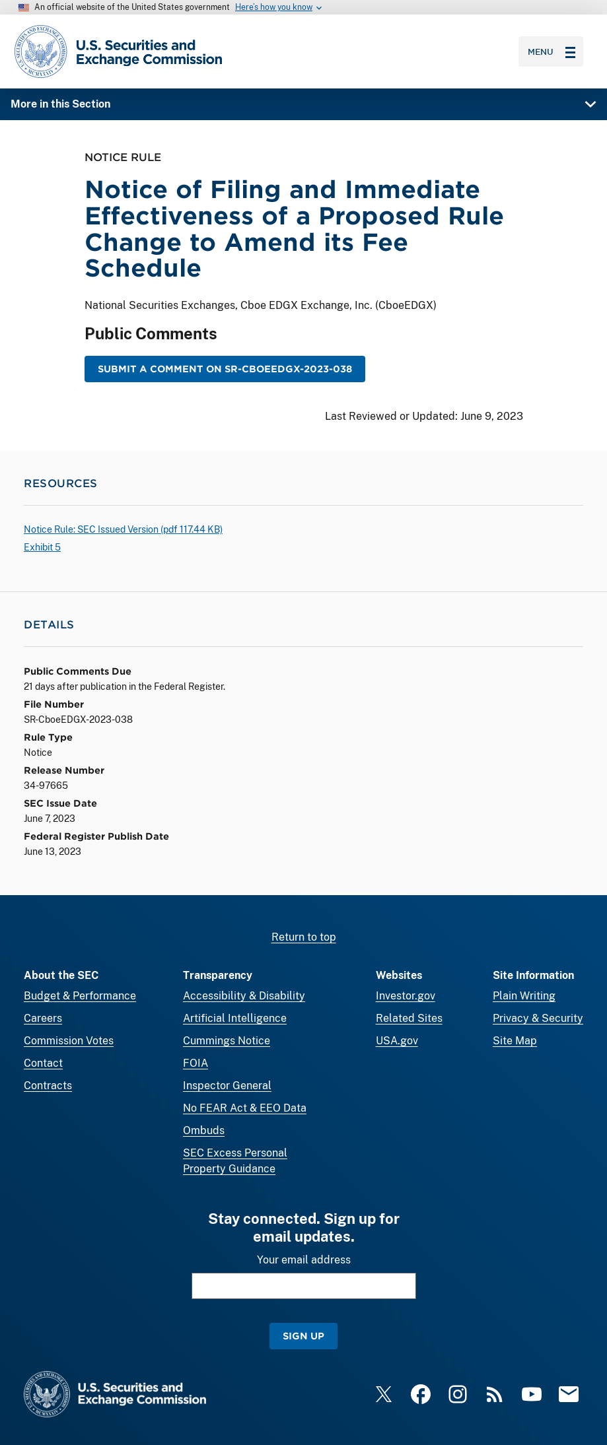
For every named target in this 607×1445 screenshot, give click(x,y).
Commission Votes (69, 1040)
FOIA (195, 1063)
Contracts (48, 1085)
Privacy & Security (538, 1018)
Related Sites (409, 1018)
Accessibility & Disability (244, 996)
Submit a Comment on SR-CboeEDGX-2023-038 (225, 369)
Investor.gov (405, 996)
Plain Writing (524, 996)
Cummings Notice (226, 1040)
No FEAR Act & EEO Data (244, 1108)
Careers (43, 1018)
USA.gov (397, 1040)
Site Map (515, 1040)
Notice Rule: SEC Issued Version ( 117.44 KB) (123, 529)
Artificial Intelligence (235, 1018)
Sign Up (303, 1335)
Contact (43, 1063)
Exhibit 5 (42, 547)
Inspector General (227, 1085)
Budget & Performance (80, 996)
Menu (551, 51)
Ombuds (204, 1130)
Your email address (304, 1260)
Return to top (303, 937)
